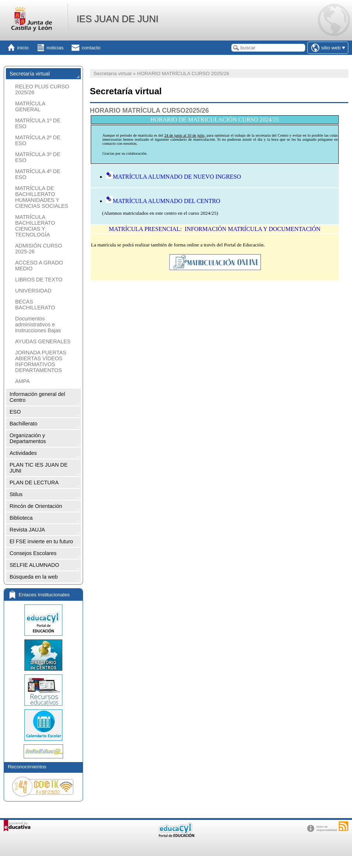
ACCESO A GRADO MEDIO (39, 265)
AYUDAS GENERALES (42, 341)
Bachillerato (23, 424)
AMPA (22, 381)
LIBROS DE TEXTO (38, 280)
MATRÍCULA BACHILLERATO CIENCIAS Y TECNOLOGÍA (35, 226)
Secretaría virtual (30, 74)
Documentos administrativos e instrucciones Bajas (38, 324)
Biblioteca (21, 518)
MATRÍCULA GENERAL (30, 106)
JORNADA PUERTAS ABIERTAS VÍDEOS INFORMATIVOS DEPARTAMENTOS (40, 361)
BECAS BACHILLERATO (35, 305)
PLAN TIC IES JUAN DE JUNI (39, 468)
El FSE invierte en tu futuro (41, 541)
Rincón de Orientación (36, 506)
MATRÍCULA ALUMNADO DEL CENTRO (163, 201)
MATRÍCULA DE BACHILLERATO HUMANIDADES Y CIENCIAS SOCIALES (41, 197)
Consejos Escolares (33, 553)
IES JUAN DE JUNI (117, 19)
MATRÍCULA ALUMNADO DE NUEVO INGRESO (173, 176)
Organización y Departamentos (28, 438)
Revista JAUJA (27, 530)
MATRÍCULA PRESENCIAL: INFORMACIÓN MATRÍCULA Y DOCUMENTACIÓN (215, 229)
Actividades (23, 453)
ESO (15, 412)
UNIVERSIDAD (33, 291)
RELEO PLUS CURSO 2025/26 (42, 89)
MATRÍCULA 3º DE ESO (38, 157)
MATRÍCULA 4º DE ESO (38, 174)
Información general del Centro (37, 397)
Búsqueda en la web (34, 577)
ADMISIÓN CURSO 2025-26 (38, 249)
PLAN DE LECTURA (34, 482)
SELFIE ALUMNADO (34, 565)
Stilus (16, 494)
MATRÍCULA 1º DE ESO (38, 123)
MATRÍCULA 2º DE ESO (38, 140)
